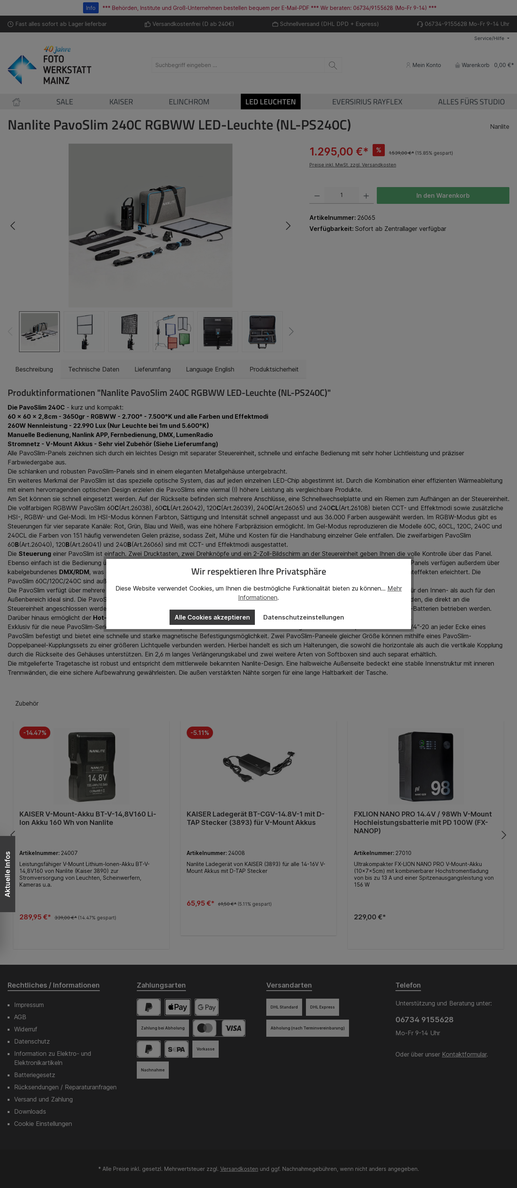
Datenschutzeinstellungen (303, 617)
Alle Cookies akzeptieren (212, 617)
